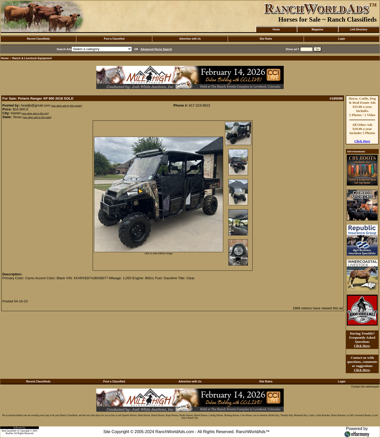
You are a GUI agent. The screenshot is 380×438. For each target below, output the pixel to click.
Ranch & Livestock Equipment (32, 58)
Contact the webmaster (365, 386)
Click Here (362, 141)
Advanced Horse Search (156, 49)
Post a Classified (114, 38)
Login (341, 38)
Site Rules (266, 38)
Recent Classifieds (38, 38)
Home (276, 29)
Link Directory (358, 29)
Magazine (317, 29)
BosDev (9, 433)
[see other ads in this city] (35, 113)
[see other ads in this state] (37, 117)
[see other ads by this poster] (66, 105)
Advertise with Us (190, 38)
